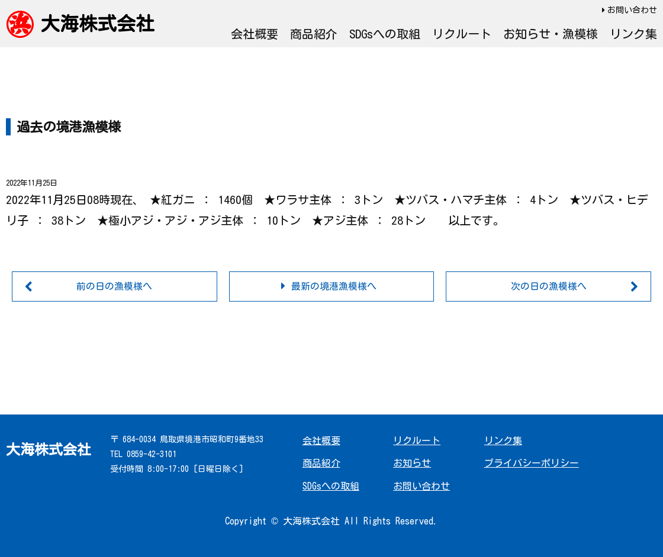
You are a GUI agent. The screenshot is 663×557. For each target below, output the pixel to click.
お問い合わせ (632, 10)
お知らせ (412, 463)
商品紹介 (313, 34)
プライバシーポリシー (531, 463)
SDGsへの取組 (384, 34)
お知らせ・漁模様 (550, 34)
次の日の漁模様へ (549, 286)
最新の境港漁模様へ (333, 286)
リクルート (461, 34)
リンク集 (633, 34)
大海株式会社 (98, 23)
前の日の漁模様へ (114, 286)
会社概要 (254, 34)
